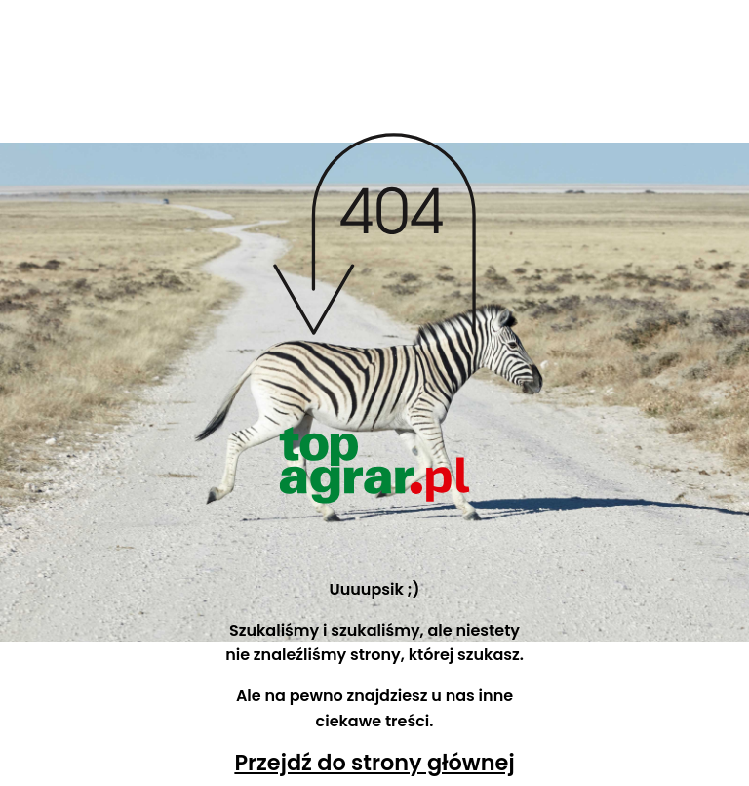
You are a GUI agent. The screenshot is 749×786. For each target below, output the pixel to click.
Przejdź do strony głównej (374, 762)
